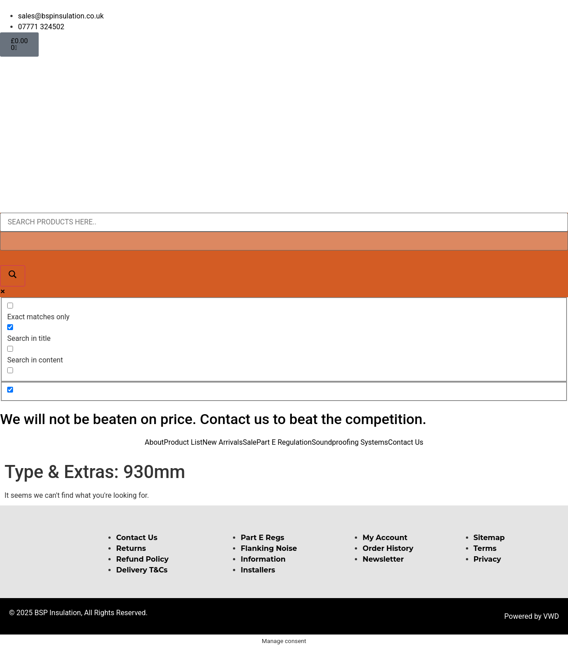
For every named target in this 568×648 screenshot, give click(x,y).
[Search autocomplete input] (284, 241)
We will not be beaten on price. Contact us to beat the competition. (213, 419)
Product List (183, 442)
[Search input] (284, 222)
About (154, 442)
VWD (551, 616)
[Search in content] (10, 349)
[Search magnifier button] (12, 275)
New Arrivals (222, 442)
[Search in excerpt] (10, 370)
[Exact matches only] (10, 305)
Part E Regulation (284, 442)
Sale (250, 442)
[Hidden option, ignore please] (10, 390)
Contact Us (406, 442)
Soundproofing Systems (350, 442)
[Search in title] (10, 327)
